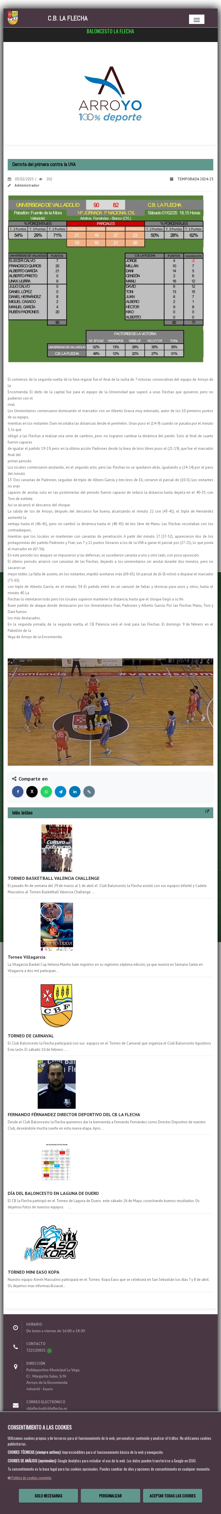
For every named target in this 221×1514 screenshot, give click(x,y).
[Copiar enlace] (89, 791)
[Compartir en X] (32, 791)
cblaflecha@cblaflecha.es (46, 1408)
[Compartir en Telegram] (60, 791)
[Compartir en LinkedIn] (75, 791)
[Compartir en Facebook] (17, 791)
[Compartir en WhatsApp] (46, 791)
